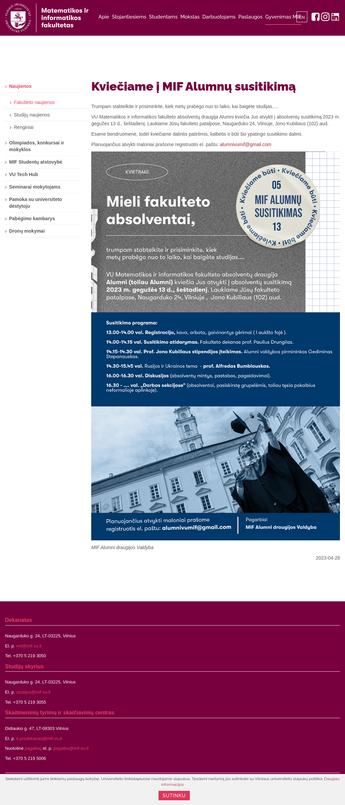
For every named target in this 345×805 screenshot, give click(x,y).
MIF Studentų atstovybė (35, 162)
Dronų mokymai (27, 231)
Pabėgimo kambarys (32, 218)
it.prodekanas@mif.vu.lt (39, 738)
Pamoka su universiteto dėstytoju (35, 203)
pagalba (32, 748)
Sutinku (174, 795)
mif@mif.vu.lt (28, 645)
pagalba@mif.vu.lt (71, 748)
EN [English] (302, 17)
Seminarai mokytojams (35, 187)
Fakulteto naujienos (34, 102)
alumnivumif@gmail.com (245, 144)
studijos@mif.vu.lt (33, 692)
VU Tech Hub (23, 174)
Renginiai (23, 127)
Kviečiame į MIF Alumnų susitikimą (193, 86)
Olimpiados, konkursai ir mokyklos (36, 146)
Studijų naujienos (32, 115)
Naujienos (20, 86)
